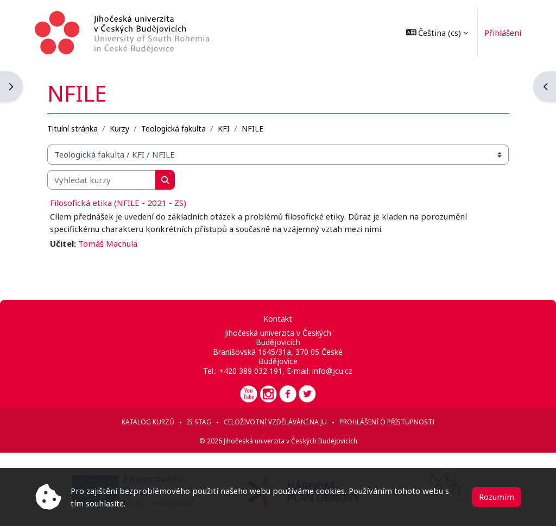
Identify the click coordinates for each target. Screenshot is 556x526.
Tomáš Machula (107, 243)
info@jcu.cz (332, 371)
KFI (224, 128)
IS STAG (199, 422)
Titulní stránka (72, 128)
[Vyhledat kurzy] (101, 180)
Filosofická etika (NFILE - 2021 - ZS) (118, 202)
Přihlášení (502, 32)
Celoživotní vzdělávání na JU (275, 422)
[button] (437, 32)
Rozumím (496, 496)
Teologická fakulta (173, 128)
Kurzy (119, 128)
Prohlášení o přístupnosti (386, 422)
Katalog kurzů (148, 422)
